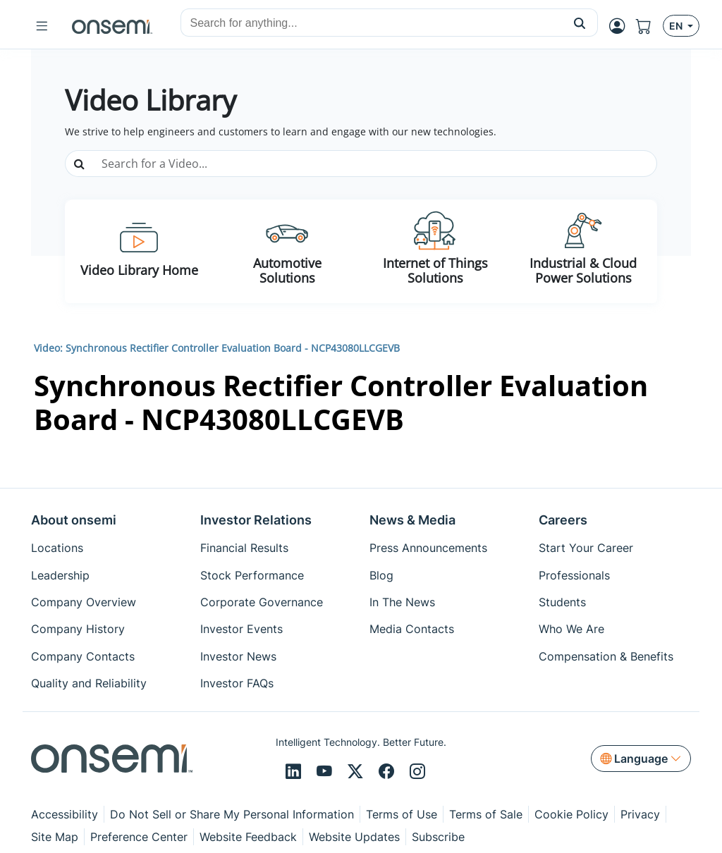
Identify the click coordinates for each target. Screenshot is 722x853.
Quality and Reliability (89, 683)
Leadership (60, 575)
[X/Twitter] (357, 772)
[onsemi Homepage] (112, 26)
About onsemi (73, 520)
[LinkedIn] (295, 772)
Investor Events (241, 629)
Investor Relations (256, 520)
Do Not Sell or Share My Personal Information (232, 814)
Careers (563, 520)
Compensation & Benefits (606, 656)
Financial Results (244, 548)
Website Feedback (248, 837)
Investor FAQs (237, 683)
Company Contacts (83, 656)
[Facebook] (388, 772)
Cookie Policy (571, 814)
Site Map (54, 837)
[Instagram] (417, 772)
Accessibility (64, 814)
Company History (78, 629)
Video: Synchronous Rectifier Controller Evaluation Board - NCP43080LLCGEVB (217, 348)
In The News (402, 602)
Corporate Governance (261, 602)
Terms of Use (401, 814)
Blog (381, 575)
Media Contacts (411, 629)
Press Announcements (428, 548)
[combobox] (371, 23)
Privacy (640, 814)
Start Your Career (586, 548)
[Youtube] (326, 772)
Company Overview (83, 602)
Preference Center (139, 837)
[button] (580, 22)
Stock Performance (252, 575)
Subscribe (438, 837)
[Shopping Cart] (649, 26)
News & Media (412, 520)
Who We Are (571, 629)
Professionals (574, 575)
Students (562, 602)
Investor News (238, 656)
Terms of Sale (485, 814)
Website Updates (354, 837)
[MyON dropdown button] (621, 26)
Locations (57, 548)
